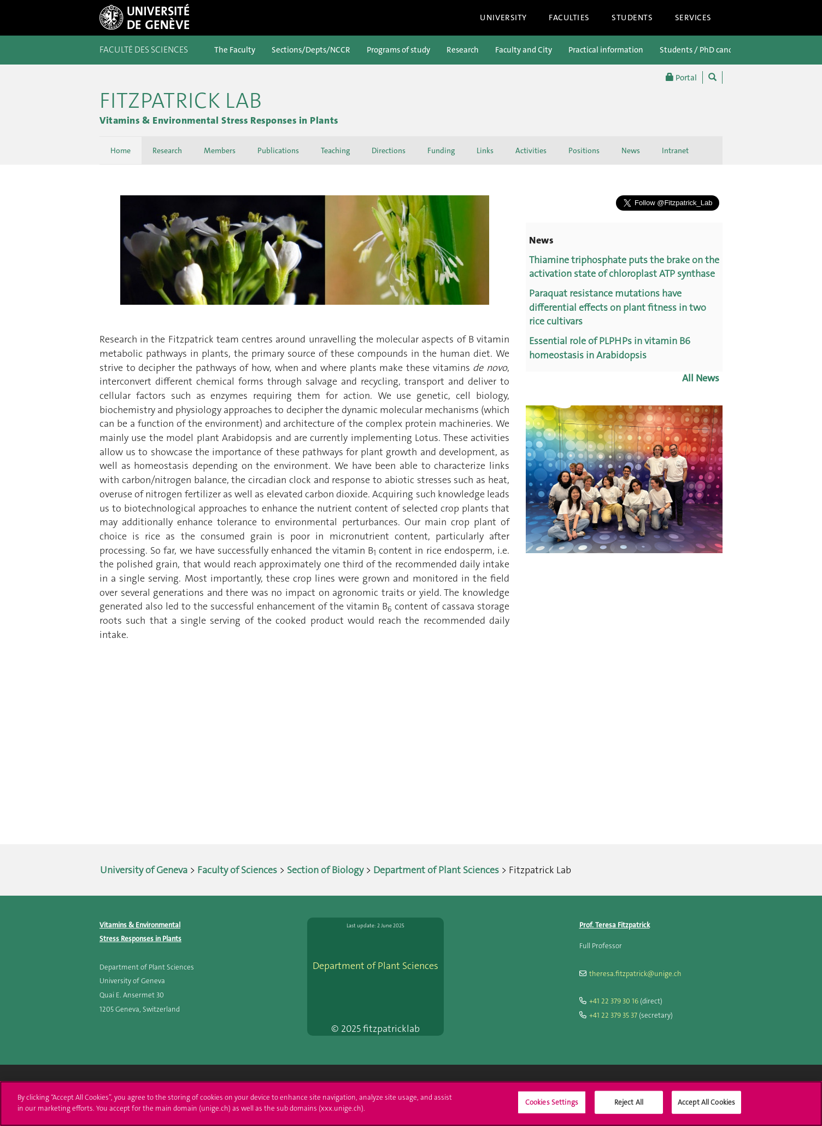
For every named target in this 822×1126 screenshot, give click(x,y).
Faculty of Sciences (237, 870)
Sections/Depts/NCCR (311, 49)
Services (693, 17)
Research (463, 49)
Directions (389, 150)
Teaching (335, 150)
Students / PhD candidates (707, 49)
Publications (278, 150)
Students (632, 17)
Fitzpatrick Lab (180, 101)
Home (120, 150)
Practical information (605, 49)
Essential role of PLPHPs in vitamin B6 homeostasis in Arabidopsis (609, 348)
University (503, 17)
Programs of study (398, 49)
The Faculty (234, 49)
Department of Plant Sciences (436, 870)
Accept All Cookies (706, 1108)
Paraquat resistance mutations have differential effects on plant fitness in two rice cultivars (617, 307)
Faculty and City (523, 49)
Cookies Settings (551, 1108)
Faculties (569, 17)
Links (485, 150)
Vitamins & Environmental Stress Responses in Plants (218, 120)
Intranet (675, 150)
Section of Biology (325, 870)
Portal (681, 77)
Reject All (628, 1108)
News (630, 150)
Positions (584, 150)
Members (220, 150)
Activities (531, 150)
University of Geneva (143, 870)
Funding (441, 150)
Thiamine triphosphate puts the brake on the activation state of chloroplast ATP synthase (624, 267)
